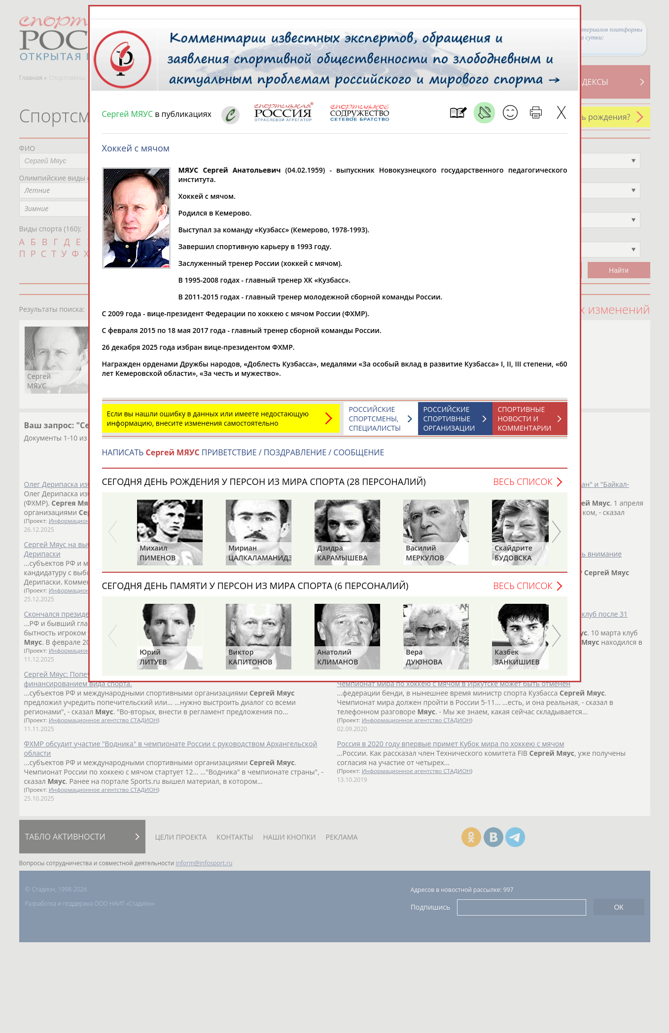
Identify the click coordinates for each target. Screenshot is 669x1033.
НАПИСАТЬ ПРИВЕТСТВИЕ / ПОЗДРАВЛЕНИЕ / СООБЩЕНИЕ (243, 452)
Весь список (522, 481)
